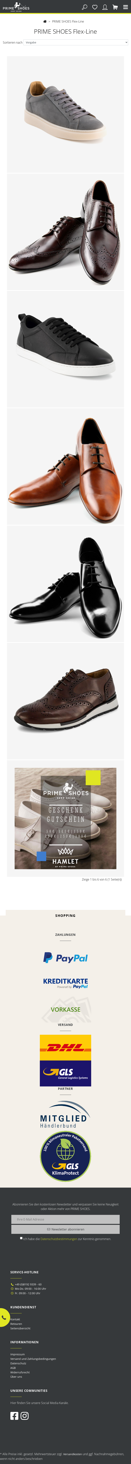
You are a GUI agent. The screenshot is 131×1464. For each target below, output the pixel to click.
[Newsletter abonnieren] (65, 1229)
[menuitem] (65, 1354)
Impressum (17, 1354)
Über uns (16, 1376)
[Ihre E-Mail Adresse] (65, 1219)
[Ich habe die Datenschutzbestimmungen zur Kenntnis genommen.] (21, 1238)
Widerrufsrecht (20, 1372)
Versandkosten (72, 1454)
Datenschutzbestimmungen (59, 1239)
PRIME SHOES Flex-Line (68, 21)
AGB (13, 1368)
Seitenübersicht (20, 1328)
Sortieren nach (12, 42)
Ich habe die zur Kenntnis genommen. (67, 1239)
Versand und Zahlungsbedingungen (33, 1359)
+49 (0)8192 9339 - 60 (26, 1284)
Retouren (16, 1324)
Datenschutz (18, 1363)
